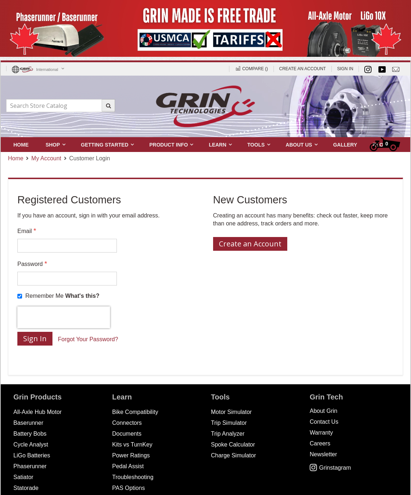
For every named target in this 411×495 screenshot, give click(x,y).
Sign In (345, 68)
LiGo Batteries (31, 455)
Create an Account (302, 68)
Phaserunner (30, 466)
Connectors (127, 423)
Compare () (251, 68)
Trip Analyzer (228, 434)
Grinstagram (330, 468)
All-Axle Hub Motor (37, 412)
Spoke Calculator (233, 444)
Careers (320, 443)
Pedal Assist (128, 466)
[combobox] (60, 105)
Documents (126, 434)
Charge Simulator (233, 455)
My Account (46, 158)
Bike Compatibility (135, 412)
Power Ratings (131, 455)
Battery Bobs (30, 434)
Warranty (321, 433)
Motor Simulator (231, 412)
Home (16, 158)
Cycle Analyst (30, 444)
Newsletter (323, 454)
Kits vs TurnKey (132, 444)
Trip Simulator (229, 423)
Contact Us (324, 422)
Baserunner (28, 423)
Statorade (25, 488)
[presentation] (63, 317)
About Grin (323, 411)
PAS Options (128, 488)
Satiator (23, 477)
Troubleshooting (132, 477)
